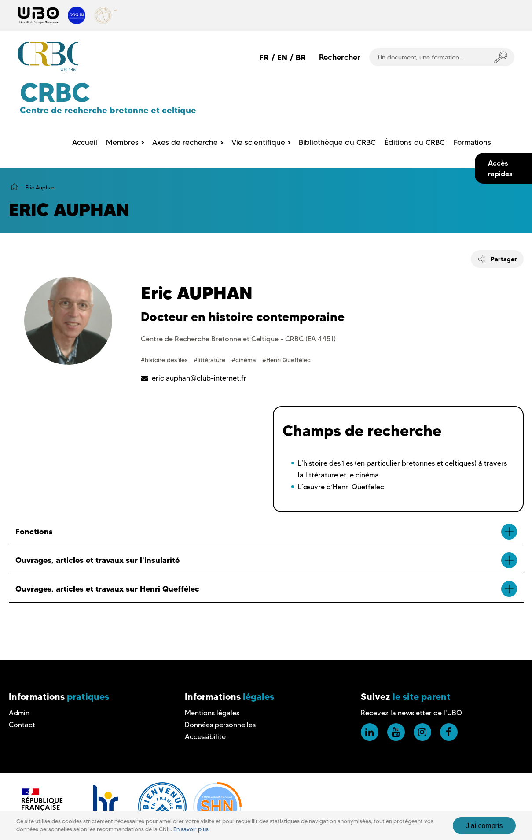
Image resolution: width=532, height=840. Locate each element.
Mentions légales (212, 713)
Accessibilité (205, 737)
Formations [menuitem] (472, 142)
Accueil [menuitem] (84, 142)
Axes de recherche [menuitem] (185, 142)
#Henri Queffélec (286, 360)
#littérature (210, 360)
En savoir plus (191, 829)
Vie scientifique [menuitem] (258, 142)
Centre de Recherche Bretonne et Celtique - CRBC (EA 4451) (238, 339)
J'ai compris (484, 825)
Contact (22, 725)
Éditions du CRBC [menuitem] (415, 142)
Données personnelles (220, 725)
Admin (19, 713)
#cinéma (244, 360)
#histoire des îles (165, 360)
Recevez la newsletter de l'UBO (411, 713)
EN (282, 57)
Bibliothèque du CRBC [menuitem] (337, 142)
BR (301, 57)
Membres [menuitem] (122, 142)
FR (264, 57)
